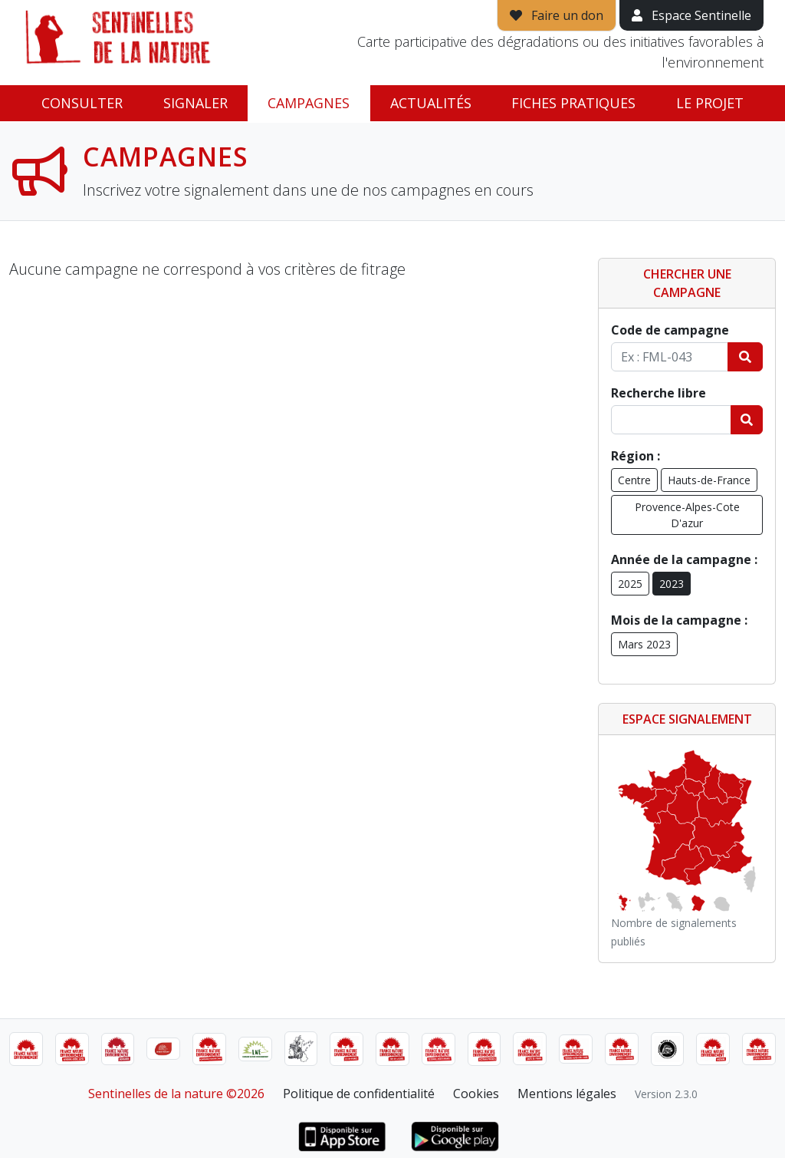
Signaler (195, 103)
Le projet (710, 103)
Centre (634, 480)
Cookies (476, 1093)
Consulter (82, 103)
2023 (671, 583)
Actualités (430, 103)
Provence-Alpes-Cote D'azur (687, 515)
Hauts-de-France (709, 480)
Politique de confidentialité (359, 1093)
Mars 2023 (644, 644)
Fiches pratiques (573, 103)
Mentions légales (566, 1093)
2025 (630, 583)
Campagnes (309, 103)
